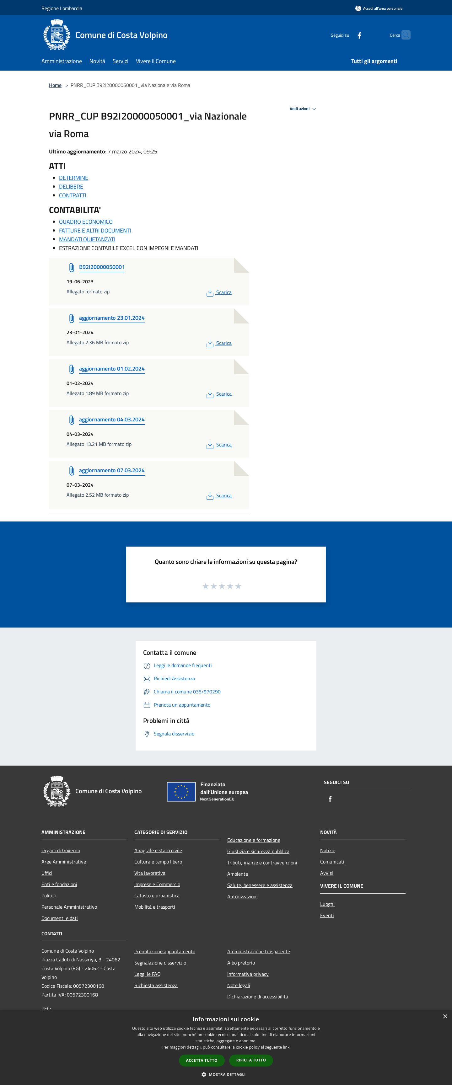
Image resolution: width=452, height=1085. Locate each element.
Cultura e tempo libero (158, 861)
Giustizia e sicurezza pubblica (258, 851)
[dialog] (226, 1047)
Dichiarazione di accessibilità (257, 996)
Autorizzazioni (242, 896)
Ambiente (237, 874)
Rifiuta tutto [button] (251, 1060)
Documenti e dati (59, 918)
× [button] (445, 1016)
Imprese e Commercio (157, 884)
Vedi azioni (304, 109)
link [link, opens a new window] (286, 1047)
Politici (48, 895)
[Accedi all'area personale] (379, 8)
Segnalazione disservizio (160, 962)
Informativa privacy (248, 974)
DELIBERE (71, 186)
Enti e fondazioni (59, 884)
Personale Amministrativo (69, 907)
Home (55, 85)
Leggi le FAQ (147, 974)
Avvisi (326, 873)
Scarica (218, 292)
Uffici (46, 873)
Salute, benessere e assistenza (260, 885)
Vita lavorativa (149, 873)
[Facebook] (347, 34)
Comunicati (332, 861)
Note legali (238, 985)
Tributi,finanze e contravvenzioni (262, 862)
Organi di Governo (60, 850)
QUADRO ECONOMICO (86, 221)
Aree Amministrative (63, 861)
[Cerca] (403, 34)
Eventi (327, 915)
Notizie (327, 850)
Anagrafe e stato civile (158, 850)
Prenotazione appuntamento (164, 951)
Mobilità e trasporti (154, 907)
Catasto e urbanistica (157, 895)
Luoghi (327, 904)
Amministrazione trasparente (258, 951)
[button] (226, 1074)
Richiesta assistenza (156, 985)
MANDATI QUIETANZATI (87, 239)
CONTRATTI (72, 195)
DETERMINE (73, 178)
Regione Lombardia (61, 8)
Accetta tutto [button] (202, 1060)
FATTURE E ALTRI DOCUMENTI (95, 230)
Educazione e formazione (253, 840)
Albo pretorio (241, 962)
